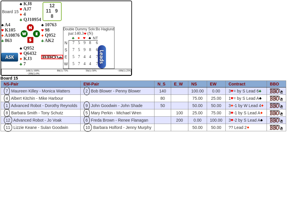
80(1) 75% (62, 70)
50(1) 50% (91, 70)
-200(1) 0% (33, 73)
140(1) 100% (32, 70)
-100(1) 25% (124, 70)
